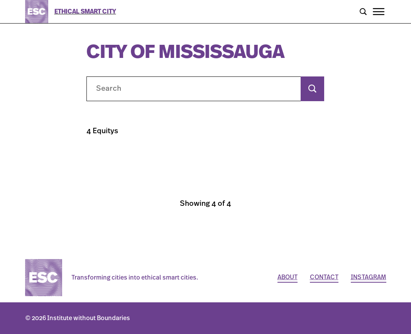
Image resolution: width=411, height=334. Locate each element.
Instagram (368, 277)
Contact (324, 277)
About (287, 277)
